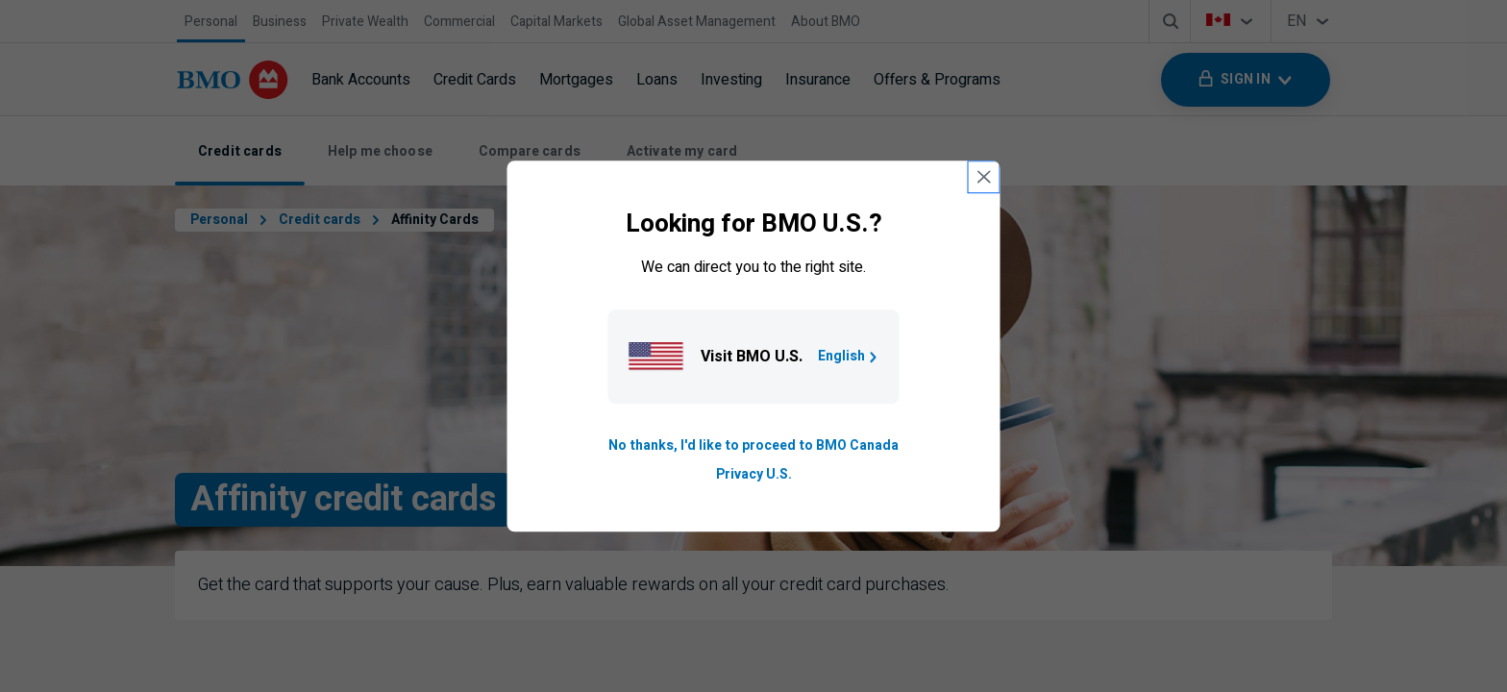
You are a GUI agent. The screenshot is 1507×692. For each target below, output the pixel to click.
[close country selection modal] (984, 176)
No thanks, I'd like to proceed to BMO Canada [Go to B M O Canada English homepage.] (753, 445)
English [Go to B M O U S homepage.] (849, 356)
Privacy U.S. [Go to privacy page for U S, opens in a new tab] (754, 474)
